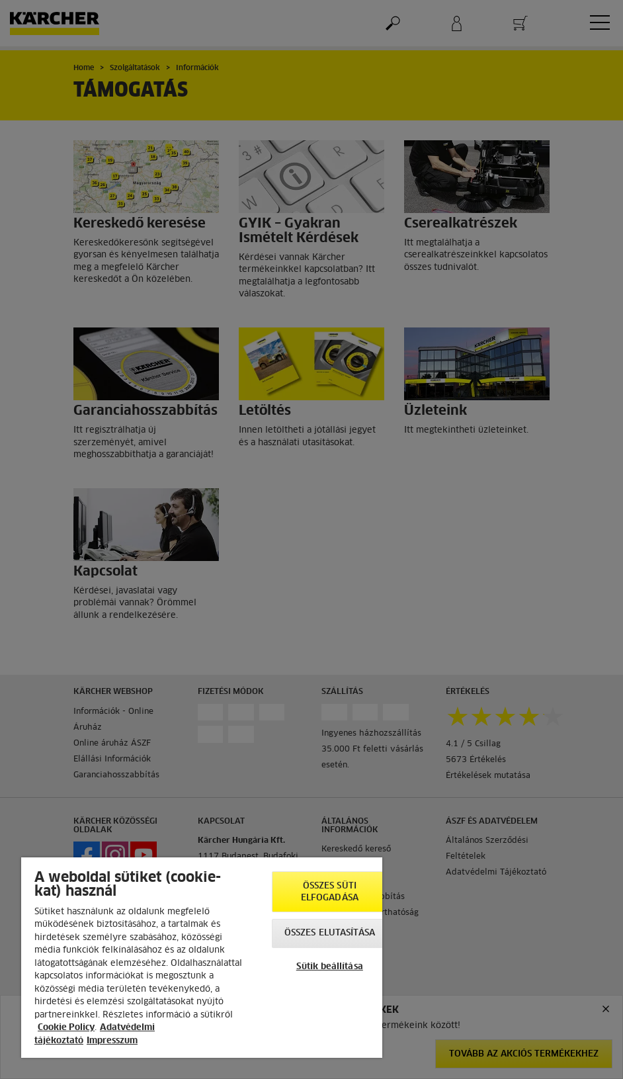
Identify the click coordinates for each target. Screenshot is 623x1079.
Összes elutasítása (329, 933)
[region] (201, 957)
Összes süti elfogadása (329, 892)
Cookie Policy (66, 1027)
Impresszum (112, 1041)
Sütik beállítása (329, 967)
